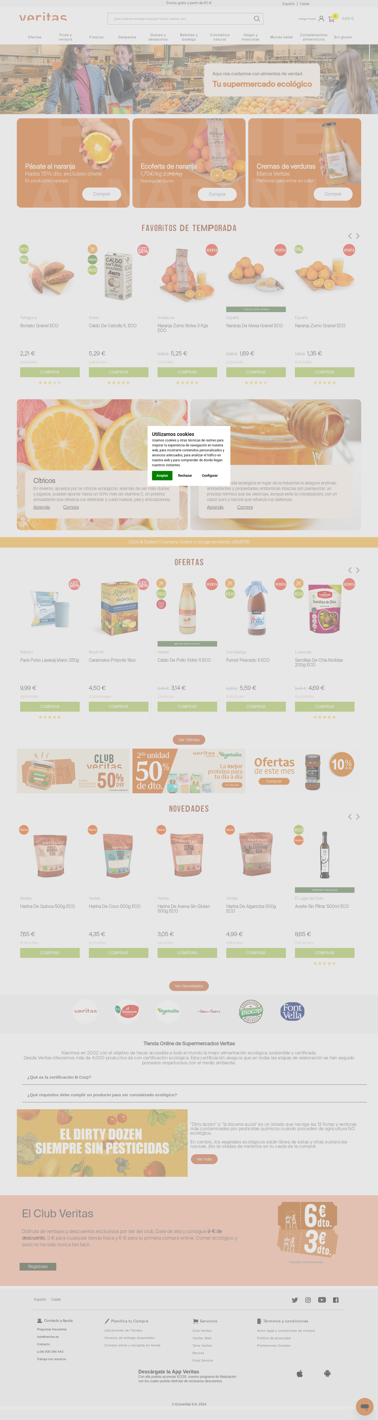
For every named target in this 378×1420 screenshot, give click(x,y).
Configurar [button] (210, 476)
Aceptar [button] (162, 476)
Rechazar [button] (185, 476)
